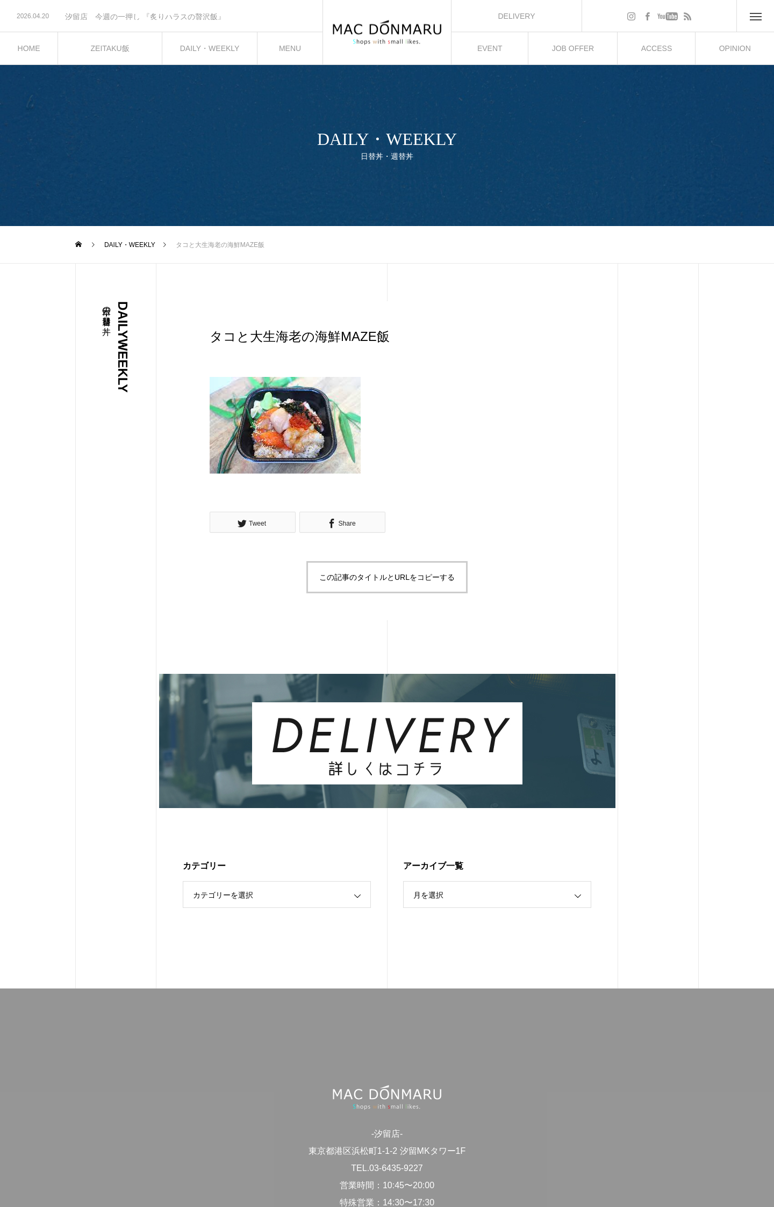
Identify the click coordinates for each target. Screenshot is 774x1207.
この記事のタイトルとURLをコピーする (387, 577)
